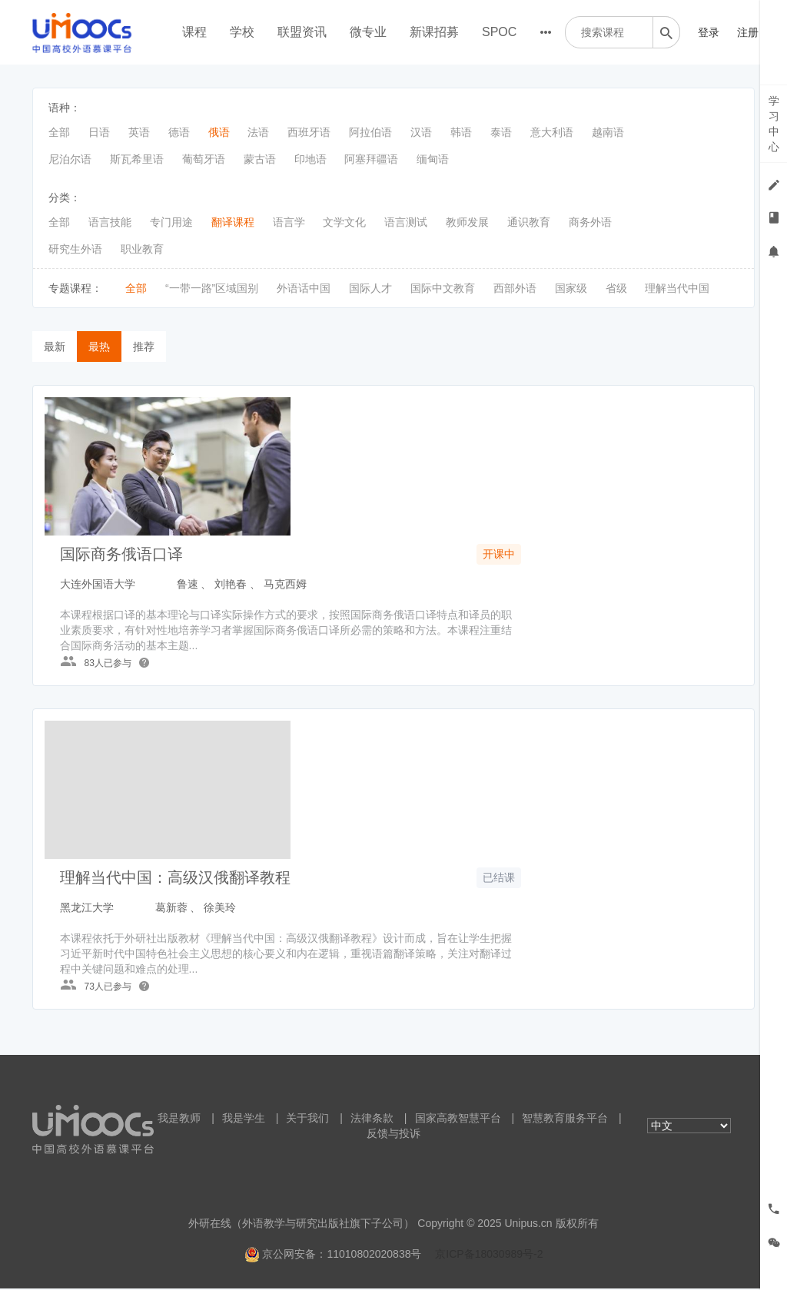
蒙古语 (260, 159)
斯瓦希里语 (137, 159)
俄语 (219, 132)
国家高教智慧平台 (458, 1119)
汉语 (421, 132)
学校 (242, 31)
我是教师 (179, 1119)
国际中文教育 (442, 288)
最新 (54, 346)
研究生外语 (75, 249)
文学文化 (344, 222)
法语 (258, 132)
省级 (616, 288)
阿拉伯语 (370, 132)
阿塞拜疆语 (371, 159)
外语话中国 (303, 288)
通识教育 (528, 222)
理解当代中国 (677, 288)
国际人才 (370, 288)
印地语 (310, 159)
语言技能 (109, 222)
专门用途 (171, 222)
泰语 (501, 132)
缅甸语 (433, 159)
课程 (194, 31)
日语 (99, 132)
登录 (708, 32)
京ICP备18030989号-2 (489, 1255)
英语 (139, 132)
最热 (99, 346)
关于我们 (307, 1119)
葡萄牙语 (203, 159)
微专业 (368, 31)
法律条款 (372, 1119)
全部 (59, 132)
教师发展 (467, 222)
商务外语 (590, 222)
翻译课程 (232, 222)
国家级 (571, 288)
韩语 (461, 132)
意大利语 (551, 132)
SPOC (499, 31)
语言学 (289, 222)
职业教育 (142, 249)
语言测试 (405, 222)
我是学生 (243, 1119)
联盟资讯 (302, 31)
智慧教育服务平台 (565, 1119)
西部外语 (514, 288)
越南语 (608, 132)
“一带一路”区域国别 (211, 288)
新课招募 (434, 31)
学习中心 (774, 124)
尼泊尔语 (69, 159)
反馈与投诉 (393, 1135)
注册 (748, 32)
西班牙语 (308, 132)
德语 (179, 132)
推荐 (143, 346)
